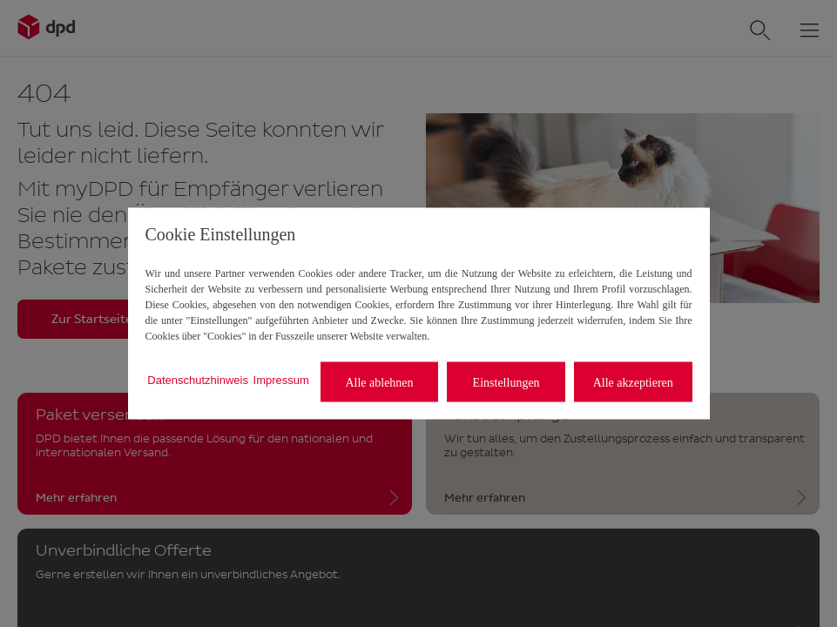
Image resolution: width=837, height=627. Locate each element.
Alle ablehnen (379, 381)
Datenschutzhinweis (197, 379)
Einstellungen (506, 381)
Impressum (281, 379)
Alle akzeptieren (633, 381)
